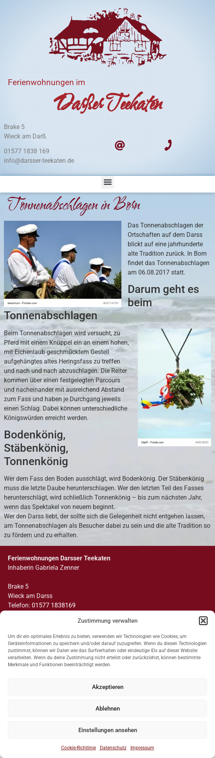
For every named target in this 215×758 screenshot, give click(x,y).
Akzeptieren (107, 687)
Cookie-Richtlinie (78, 748)
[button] (203, 621)
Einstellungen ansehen (107, 730)
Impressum (142, 748)
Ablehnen (108, 708)
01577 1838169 (54, 605)
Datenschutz (113, 748)
